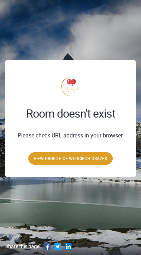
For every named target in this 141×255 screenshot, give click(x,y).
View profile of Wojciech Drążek (70, 158)
